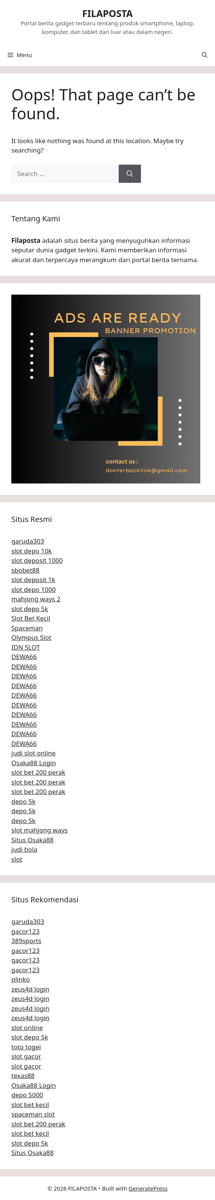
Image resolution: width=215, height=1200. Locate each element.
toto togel (26, 1046)
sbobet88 (25, 570)
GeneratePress (147, 1188)
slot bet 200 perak (38, 772)
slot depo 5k (29, 608)
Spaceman (27, 628)
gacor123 (25, 931)
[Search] (130, 174)
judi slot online (33, 753)
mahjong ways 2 (35, 599)
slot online (27, 1027)
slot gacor (26, 1056)
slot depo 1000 (33, 589)
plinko (20, 979)
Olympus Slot (31, 637)
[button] (204, 54)
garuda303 (27, 541)
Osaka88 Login (33, 762)
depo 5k (23, 801)
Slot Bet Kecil (30, 618)
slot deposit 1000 (37, 560)
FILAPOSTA (107, 13)
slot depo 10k (31, 551)
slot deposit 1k (33, 579)
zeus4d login (30, 989)
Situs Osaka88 (32, 840)
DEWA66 (24, 656)
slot (16, 859)
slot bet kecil (30, 1104)
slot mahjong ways (39, 830)
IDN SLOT (25, 647)
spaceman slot (33, 1114)
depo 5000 (27, 1094)
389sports (26, 940)
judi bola (24, 849)
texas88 (23, 1075)
